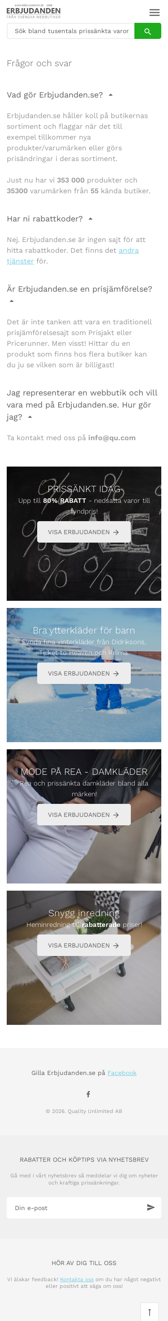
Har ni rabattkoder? (46, 218)
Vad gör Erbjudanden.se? (56, 94)
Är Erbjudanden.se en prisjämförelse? (79, 288)
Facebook (122, 1072)
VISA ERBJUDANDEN (84, 533)
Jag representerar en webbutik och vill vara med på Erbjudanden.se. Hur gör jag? (82, 404)
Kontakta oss (77, 1279)
